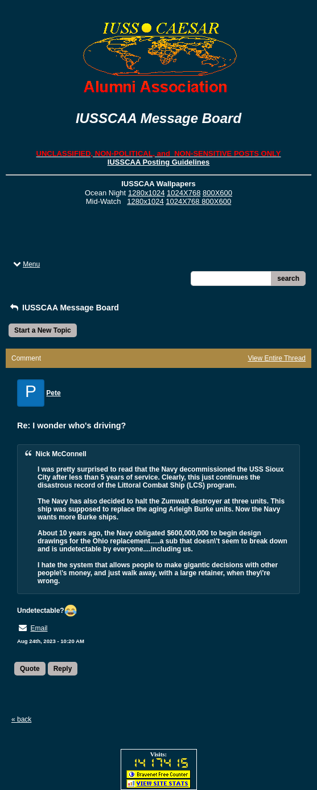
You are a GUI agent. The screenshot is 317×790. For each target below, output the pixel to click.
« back (21, 719)
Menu (25, 264)
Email (38, 628)
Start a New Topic (42, 330)
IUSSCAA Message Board (64, 307)
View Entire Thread (277, 358)
